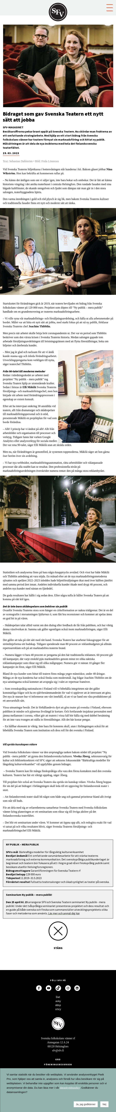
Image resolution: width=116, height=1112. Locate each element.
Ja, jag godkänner (85, 1104)
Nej (104, 1104)
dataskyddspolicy (70, 1087)
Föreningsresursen (58, 1064)
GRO (58, 1059)
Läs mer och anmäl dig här (64, 913)
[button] (109, 7)
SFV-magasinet (13, 127)
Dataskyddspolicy (58, 998)
